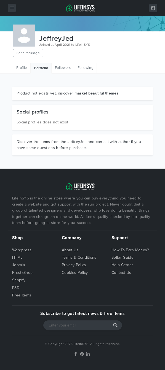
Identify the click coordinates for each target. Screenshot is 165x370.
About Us (70, 250)
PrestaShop (22, 272)
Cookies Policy (75, 272)
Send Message (28, 53)
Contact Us (121, 272)
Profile (21, 68)
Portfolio (41, 68)
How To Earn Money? (130, 250)
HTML (17, 257)
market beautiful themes (96, 93)
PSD (16, 287)
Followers (63, 68)
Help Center (122, 265)
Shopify (18, 280)
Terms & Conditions (79, 257)
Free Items (21, 295)
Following (85, 68)
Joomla (18, 265)
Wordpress (21, 250)
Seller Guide (122, 257)
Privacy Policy (74, 265)
